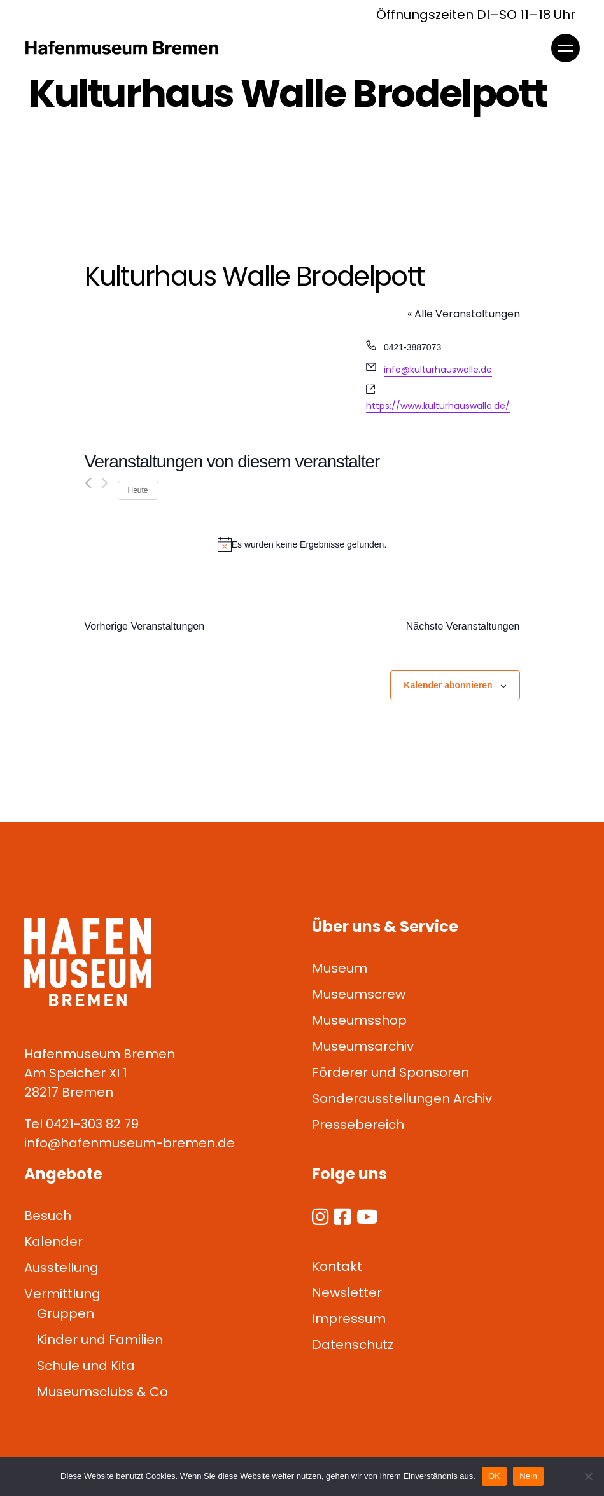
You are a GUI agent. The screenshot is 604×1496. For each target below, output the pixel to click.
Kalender (53, 1241)
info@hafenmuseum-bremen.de (129, 1143)
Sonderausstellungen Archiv (402, 1098)
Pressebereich (358, 1124)
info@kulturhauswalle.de (438, 369)
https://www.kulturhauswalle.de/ (438, 405)
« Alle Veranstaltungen (463, 314)
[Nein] (588, 1476)
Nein (528, 1476)
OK (494, 1476)
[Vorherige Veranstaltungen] (88, 483)
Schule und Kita (86, 1366)
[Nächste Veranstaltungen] (104, 483)
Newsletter (347, 1292)
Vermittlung (62, 1294)
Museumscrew (358, 994)
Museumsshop (359, 1020)
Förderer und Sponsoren (390, 1072)
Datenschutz (352, 1345)
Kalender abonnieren (448, 685)
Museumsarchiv (363, 1046)
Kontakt (337, 1266)
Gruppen (65, 1313)
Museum (339, 968)
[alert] (302, 544)
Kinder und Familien (100, 1339)
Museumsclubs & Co (102, 1392)
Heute (138, 490)
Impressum (349, 1318)
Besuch (47, 1215)
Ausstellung (61, 1268)
